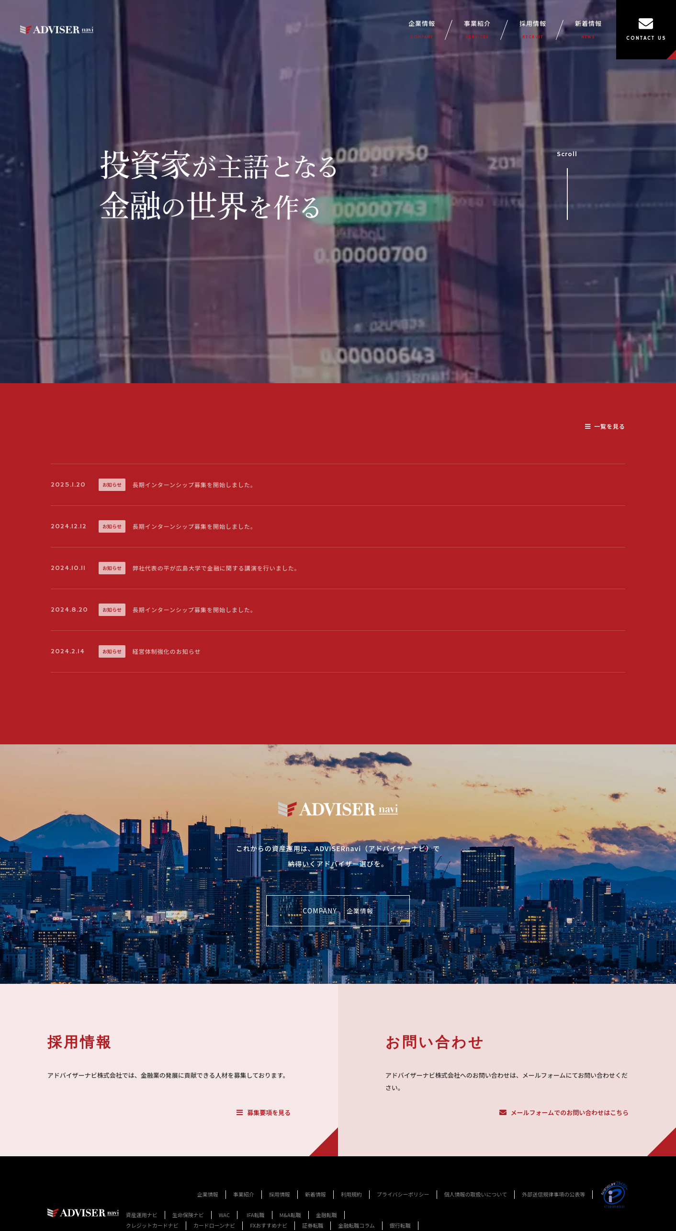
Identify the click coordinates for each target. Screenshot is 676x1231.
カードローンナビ (214, 1225)
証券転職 (312, 1225)
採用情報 (532, 30)
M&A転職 (290, 1215)
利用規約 (351, 1194)
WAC (224, 1215)
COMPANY (338, 911)
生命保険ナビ (188, 1215)
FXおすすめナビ (268, 1225)
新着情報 (588, 30)
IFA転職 (256, 1215)
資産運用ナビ (142, 1215)
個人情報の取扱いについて (475, 1194)
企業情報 (421, 30)
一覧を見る (605, 426)
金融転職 (326, 1215)
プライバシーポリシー (403, 1194)
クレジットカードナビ (152, 1225)
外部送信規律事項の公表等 (553, 1194)
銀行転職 (400, 1225)
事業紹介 (477, 30)
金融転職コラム (356, 1225)
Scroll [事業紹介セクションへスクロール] (567, 181)
